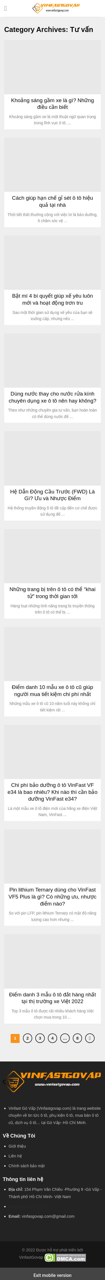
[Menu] (7, 8)
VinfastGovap (31, 1257)
